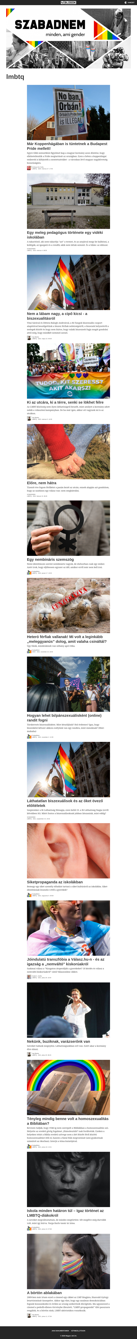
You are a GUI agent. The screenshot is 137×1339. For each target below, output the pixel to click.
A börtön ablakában (44, 1293)
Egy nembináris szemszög (50, 559)
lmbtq (34, 169)
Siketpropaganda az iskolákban (55, 882)
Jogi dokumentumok (60, 1331)
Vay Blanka (35, 337)
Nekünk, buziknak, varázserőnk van (58, 1041)
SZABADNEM (31, 249)
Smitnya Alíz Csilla (37, 167)
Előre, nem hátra (41, 483)
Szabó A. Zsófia (37, 976)
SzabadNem (36, 571)
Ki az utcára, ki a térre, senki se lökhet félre (65, 402)
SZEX (34, 652)
